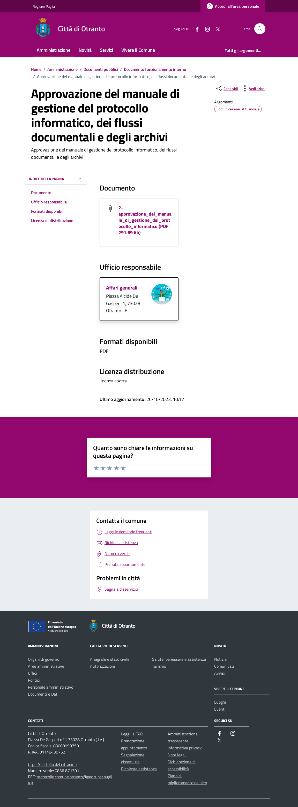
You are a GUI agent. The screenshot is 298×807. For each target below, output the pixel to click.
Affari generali (121, 288)
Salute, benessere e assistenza (179, 659)
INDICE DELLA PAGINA (56, 179)
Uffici (32, 673)
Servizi (106, 50)
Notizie (220, 659)
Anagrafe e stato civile (109, 659)
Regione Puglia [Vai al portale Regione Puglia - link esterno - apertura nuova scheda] (44, 6)
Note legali (177, 755)
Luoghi (220, 702)
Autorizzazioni (102, 666)
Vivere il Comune (138, 50)
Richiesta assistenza (139, 769)
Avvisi (219, 673)
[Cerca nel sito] (259, 28)
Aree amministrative (46, 666)
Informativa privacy (185, 748)
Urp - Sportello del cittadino (52, 764)
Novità (85, 50)
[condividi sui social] (226, 88)
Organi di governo (43, 659)
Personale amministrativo (50, 687)
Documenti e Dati (43, 694)
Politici (34, 680)
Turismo (159, 666)
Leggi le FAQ (132, 734)
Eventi (220, 709)
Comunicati (224, 666)
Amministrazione (53, 50)
